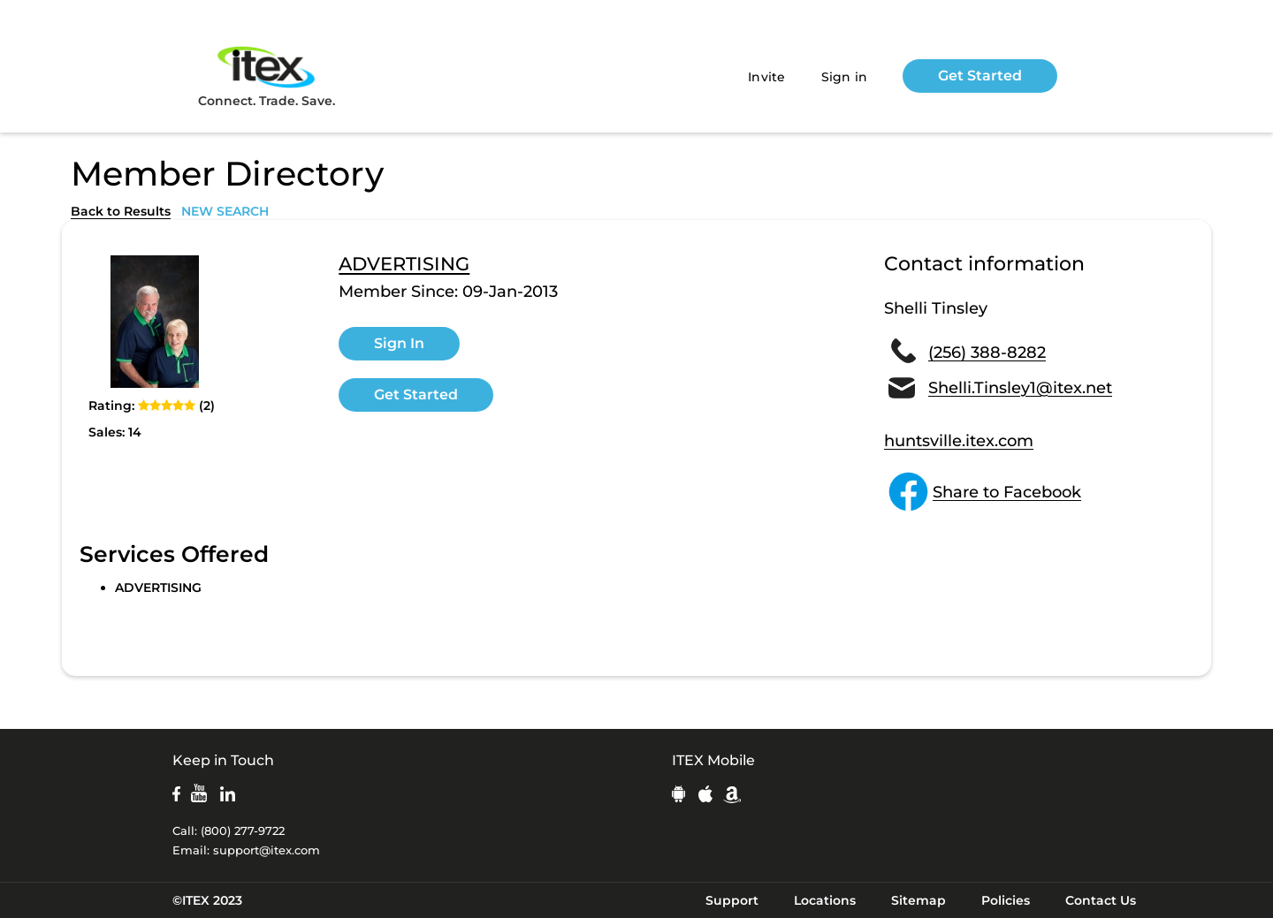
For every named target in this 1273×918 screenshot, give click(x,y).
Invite (767, 77)
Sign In (399, 343)
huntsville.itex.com (958, 441)
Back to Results (121, 211)
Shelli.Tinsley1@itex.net (1020, 388)
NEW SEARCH (225, 211)
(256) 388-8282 (987, 352)
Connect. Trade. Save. (266, 75)
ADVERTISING (404, 264)
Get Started (980, 75)
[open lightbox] (154, 321)
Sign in (844, 77)
